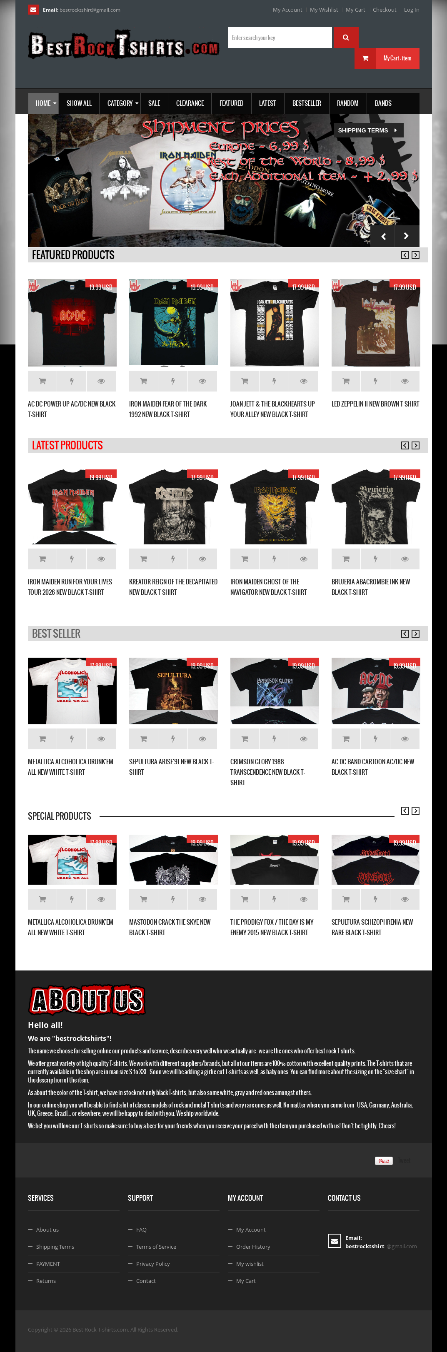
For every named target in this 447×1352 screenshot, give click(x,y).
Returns (46, 1281)
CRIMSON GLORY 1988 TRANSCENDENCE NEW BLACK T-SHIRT (267, 772)
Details (101, 381)
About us (47, 1229)
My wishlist (250, 1263)
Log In (412, 9)
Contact (146, 1281)
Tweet (404, 1160)
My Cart (355, 9)
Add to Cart (42, 381)
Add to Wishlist (72, 381)
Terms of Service (156, 1246)
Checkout (385, 9)
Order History (253, 1246)
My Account (287, 9)
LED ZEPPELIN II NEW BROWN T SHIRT (376, 404)
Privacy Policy (153, 1263)
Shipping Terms (126, 130)
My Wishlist (324, 9)
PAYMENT (48, 1263)
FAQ (141, 1229)
